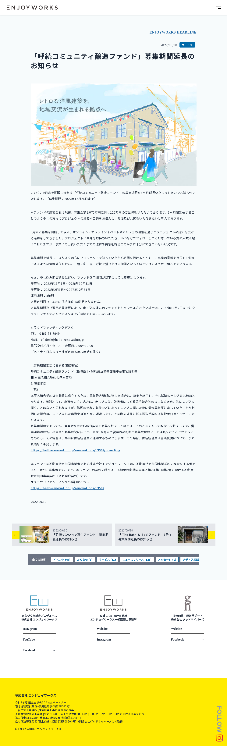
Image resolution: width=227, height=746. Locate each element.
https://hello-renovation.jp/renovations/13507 (67, 488)
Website (113, 629)
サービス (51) (107, 559)
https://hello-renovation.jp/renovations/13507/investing (75, 450)
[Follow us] (219, 723)
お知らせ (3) (84, 559)
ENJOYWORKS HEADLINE (173, 32)
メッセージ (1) (167, 559)
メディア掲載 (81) (194, 559)
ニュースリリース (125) (137, 559)
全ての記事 (39, 559)
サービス (187, 45)
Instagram (39, 629)
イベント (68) (62, 559)
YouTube (39, 639)
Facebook (39, 650)
